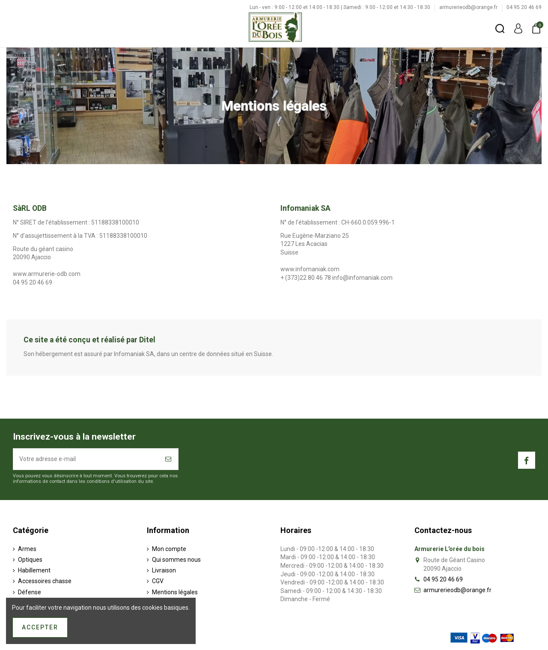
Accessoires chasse (44, 581)
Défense (29, 592)
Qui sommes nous (176, 559)
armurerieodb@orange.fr (469, 7)
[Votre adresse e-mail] (86, 459)
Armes (27, 548)
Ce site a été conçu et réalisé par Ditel (89, 339)
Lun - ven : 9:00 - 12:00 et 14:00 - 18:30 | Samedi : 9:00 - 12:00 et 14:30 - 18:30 (341, 7)
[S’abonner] (168, 459)
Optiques (30, 559)
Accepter (40, 627)
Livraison (164, 570)
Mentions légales (175, 592)
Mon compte (169, 548)
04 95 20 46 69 (524, 7)
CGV (158, 581)
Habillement (34, 570)
